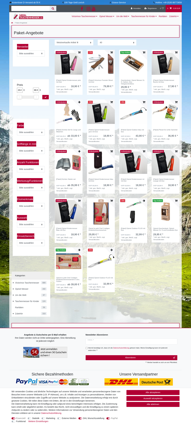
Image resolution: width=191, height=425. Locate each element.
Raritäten (163, 16)
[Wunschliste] (162, 8)
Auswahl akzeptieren (152, 398)
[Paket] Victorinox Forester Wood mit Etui (101, 81)
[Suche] (53, 8)
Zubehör (173, 16)
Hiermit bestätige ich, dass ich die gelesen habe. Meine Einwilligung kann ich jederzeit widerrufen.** (127, 349)
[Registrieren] (150, 8)
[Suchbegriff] (30, 8)
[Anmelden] (135, 8)
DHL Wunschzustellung (93, 418)
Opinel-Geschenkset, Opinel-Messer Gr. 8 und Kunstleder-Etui (165, 229)
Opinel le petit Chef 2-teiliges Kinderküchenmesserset (99, 229)
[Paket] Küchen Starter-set (66, 179)
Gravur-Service (119, 2)
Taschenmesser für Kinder (143, 16)
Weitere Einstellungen (38, 421)
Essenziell (20, 418)
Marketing (50, 418)
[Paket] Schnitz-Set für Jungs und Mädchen (68, 130)
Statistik (35, 418)
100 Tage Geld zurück (74, 2)
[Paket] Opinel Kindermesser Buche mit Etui (163, 81)
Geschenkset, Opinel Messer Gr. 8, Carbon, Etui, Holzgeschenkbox (133, 82)
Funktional (21, 421)
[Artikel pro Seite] (117, 42)
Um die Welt (121, 16)
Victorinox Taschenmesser (84, 16)
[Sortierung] (74, 42)
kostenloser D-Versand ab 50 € (26, 2)
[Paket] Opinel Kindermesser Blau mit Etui (66, 229)
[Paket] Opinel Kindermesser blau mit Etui (101, 180)
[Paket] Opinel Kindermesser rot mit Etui (132, 180)
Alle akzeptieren (153, 392)
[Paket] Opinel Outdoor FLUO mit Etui (133, 229)
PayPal (114, 418)
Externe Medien (69, 418)
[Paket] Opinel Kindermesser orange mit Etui (163, 180)
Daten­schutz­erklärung (51, 413)
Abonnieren (150, 357)
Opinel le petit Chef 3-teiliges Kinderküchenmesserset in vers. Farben (68, 279)
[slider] (19, 97)
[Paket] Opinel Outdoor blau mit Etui (132, 130)
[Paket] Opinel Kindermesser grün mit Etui (99, 130)
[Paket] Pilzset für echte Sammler (165, 130)
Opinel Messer (106, 16)
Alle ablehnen (153, 404)
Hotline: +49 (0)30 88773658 (168, 2)
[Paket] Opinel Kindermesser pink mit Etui (68, 81)
